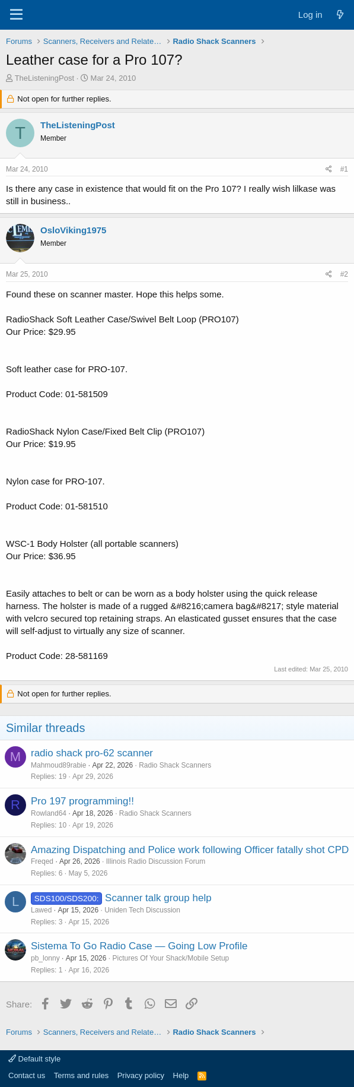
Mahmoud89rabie (58, 765)
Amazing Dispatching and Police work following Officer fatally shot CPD (190, 849)
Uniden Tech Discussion (142, 910)
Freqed (42, 861)
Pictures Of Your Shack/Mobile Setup (170, 958)
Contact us (26, 1075)
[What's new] (340, 15)
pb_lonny (45, 958)
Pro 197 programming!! (82, 801)
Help (181, 1075)
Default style (34, 1058)
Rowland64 (48, 813)
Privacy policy (140, 1075)
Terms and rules (81, 1075)
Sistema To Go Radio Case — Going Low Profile (139, 946)
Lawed (41, 910)
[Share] (328, 169)
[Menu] (16, 15)
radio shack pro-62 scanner (92, 753)
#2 (344, 274)
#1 (344, 169)
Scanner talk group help (158, 898)
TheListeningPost (44, 78)
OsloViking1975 (73, 230)
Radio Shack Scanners (175, 765)
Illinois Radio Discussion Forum (155, 861)
